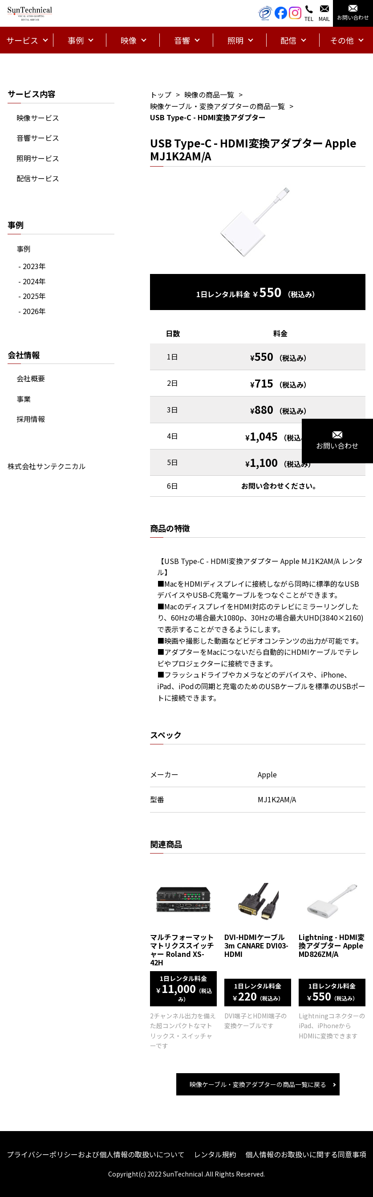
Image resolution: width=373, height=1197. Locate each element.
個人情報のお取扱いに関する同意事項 (305, 1154)
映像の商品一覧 (209, 94)
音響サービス (37, 137)
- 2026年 (32, 311)
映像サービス (37, 117)
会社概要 (30, 378)
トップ (160, 94)
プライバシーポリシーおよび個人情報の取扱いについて (96, 1154)
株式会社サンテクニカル (47, 466)
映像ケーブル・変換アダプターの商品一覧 (217, 106)
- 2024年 (32, 281)
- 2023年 (32, 266)
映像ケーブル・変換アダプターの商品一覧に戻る (258, 1084)
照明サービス (37, 158)
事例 (23, 248)
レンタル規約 (215, 1154)
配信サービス (37, 178)
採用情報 (30, 418)
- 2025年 (32, 295)
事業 (23, 398)
